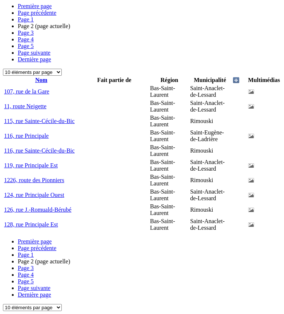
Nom (41, 80)
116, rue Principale (26, 136)
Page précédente (37, 13)
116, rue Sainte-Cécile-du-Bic (39, 150)
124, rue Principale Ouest (34, 195)
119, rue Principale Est (31, 165)
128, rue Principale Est (31, 224)
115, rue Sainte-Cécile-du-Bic (39, 121)
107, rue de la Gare (26, 91)
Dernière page (34, 59)
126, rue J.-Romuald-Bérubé (37, 210)
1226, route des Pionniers (34, 180)
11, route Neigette (25, 106)
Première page (35, 6)
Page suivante (34, 53)
